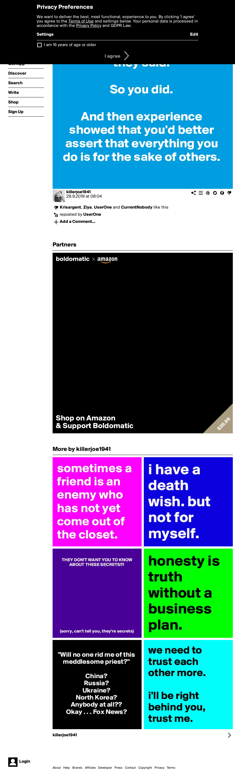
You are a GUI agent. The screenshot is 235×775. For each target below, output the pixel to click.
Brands (77, 768)
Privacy (159, 768)
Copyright (145, 768)
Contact (130, 768)
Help (66, 768)
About (57, 768)
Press (118, 768)
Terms (171, 768)
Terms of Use (81, 21)
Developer (105, 768)
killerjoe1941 (78, 192)
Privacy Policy (88, 26)
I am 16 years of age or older (70, 45)
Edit (194, 34)
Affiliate (90, 768)
